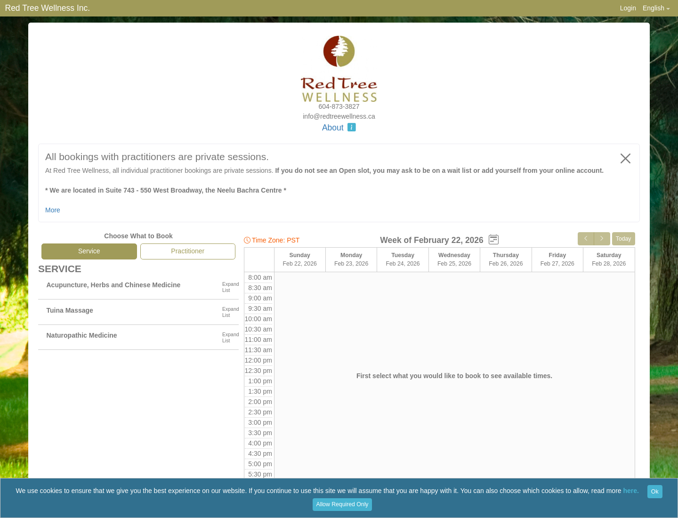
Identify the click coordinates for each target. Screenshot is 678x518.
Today (623, 238)
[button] (656, 8)
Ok (655, 491)
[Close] (625, 158)
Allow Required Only (342, 504)
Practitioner (187, 251)
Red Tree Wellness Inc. (47, 8)
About (339, 127)
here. (631, 491)
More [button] (52, 210)
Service (89, 251)
